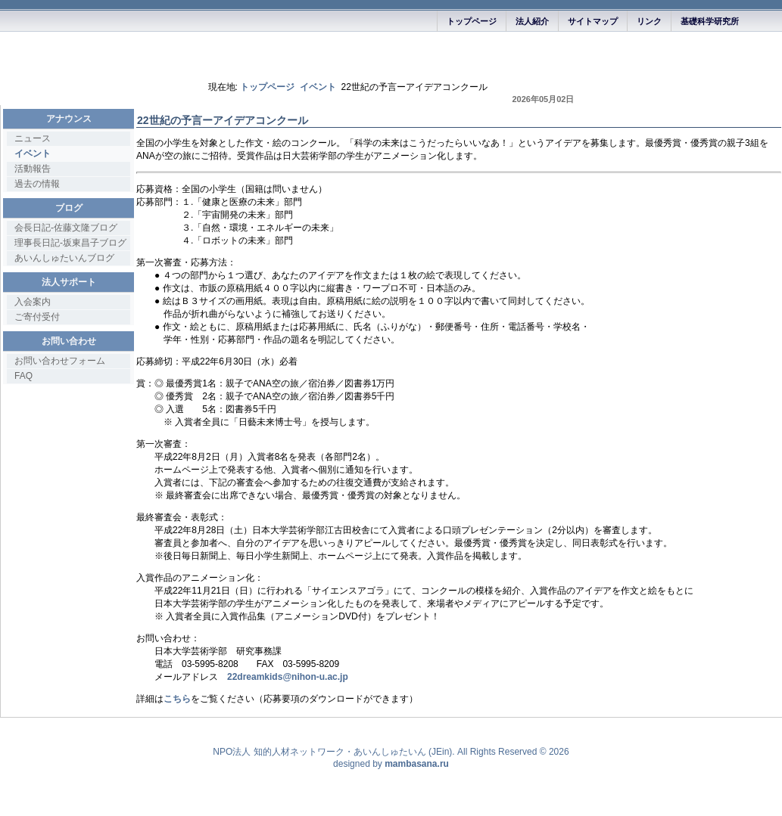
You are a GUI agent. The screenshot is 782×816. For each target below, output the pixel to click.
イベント (318, 87)
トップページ (472, 21)
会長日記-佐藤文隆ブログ (65, 227)
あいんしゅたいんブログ (64, 258)
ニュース (32, 138)
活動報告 (32, 168)
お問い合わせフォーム (59, 360)
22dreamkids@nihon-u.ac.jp (287, 677)
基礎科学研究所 (710, 21)
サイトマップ (593, 21)
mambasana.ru (417, 764)
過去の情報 (37, 183)
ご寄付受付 (37, 317)
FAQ (23, 376)
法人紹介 (532, 21)
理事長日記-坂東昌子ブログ (70, 242)
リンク (649, 21)
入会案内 (32, 301)
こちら (177, 698)
